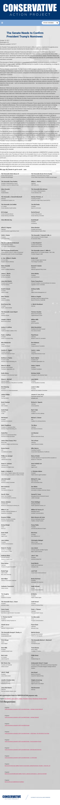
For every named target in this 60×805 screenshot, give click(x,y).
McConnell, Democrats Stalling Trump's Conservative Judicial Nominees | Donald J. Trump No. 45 (27, 765)
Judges (20, 698)
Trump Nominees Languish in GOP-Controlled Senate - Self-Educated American (23, 749)
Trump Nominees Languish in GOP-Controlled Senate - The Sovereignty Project (23, 741)
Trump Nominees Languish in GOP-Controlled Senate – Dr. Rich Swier (21, 757)
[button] (2, 22)
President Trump (27, 698)
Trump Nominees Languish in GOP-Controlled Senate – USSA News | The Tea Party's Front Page (27, 733)
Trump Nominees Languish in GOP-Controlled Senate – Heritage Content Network (24, 709)
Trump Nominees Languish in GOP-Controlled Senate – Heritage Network (22, 717)
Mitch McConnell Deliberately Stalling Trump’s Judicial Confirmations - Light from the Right (26, 773)
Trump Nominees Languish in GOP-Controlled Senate (17, 725)
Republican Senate (37, 698)
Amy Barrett (7, 698)
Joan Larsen (14, 698)
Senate (45, 698)
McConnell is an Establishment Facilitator (14, 781)
